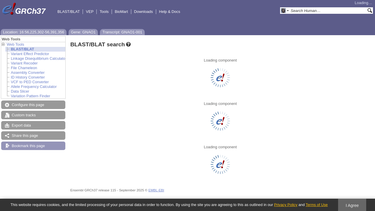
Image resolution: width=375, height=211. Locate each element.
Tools (104, 11)
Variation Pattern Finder (30, 96)
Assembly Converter (28, 72)
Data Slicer (20, 91)
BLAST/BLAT (68, 11)
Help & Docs (169, 11)
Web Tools (15, 44)
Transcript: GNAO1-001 (122, 32)
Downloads (143, 11)
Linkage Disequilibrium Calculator (39, 58)
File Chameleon (24, 68)
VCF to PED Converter (30, 82)
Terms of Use (317, 205)
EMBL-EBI (156, 190)
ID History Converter (28, 77)
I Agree (352, 205)
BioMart (121, 11)
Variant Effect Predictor (30, 54)
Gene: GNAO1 (83, 32)
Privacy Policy (285, 205)
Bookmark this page (28, 146)
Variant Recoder (24, 63)
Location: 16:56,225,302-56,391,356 (33, 32)
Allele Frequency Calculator (34, 86)
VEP (89, 11)
